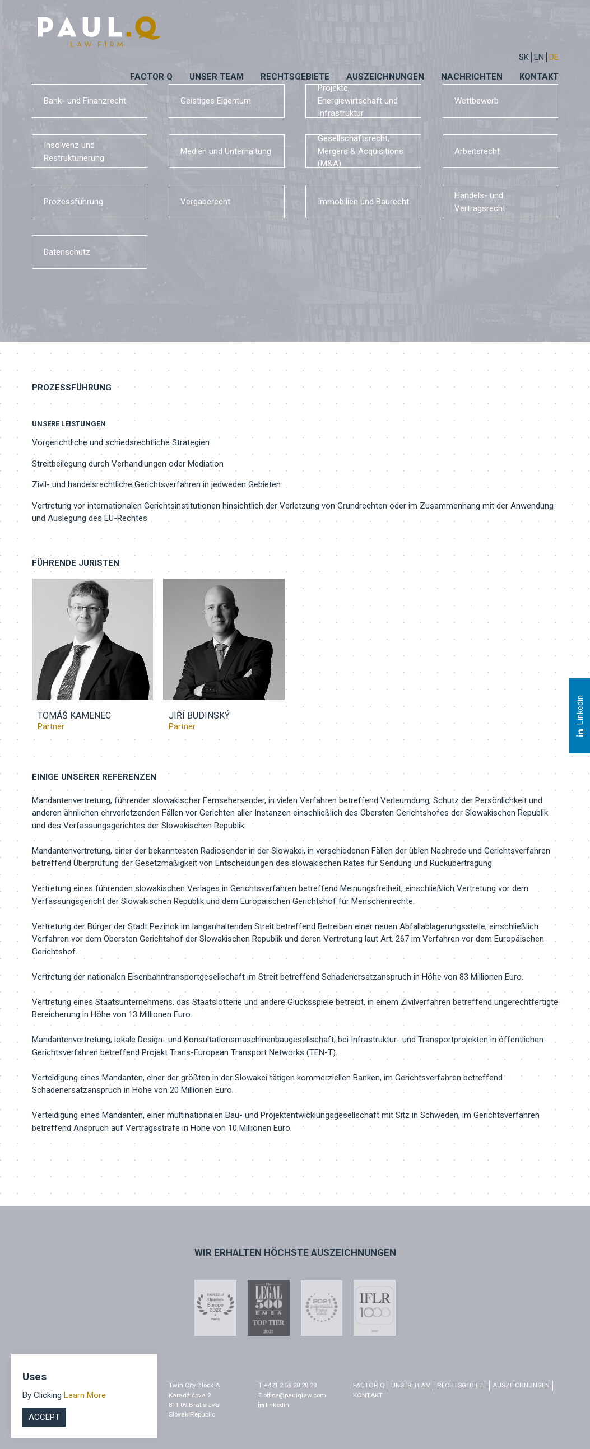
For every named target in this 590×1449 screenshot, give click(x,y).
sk (524, 57)
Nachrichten (472, 77)
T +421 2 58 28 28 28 (287, 1385)
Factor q (151, 77)
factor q (369, 1385)
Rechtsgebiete (295, 77)
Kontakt (539, 77)
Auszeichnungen (385, 77)
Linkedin (579, 716)
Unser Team (216, 77)
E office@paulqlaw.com (292, 1395)
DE (554, 57)
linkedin (273, 1405)
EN (539, 57)
